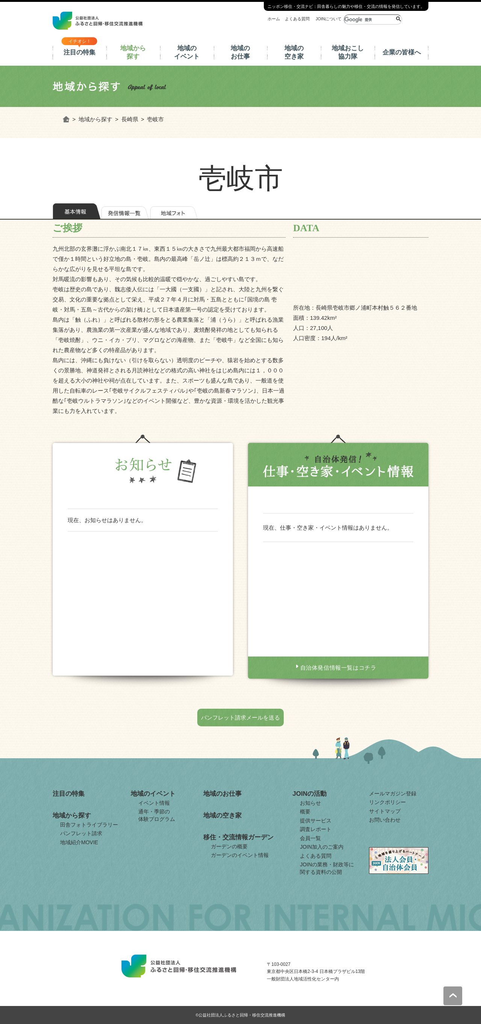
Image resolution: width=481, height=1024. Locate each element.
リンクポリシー (387, 802)
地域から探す (133, 52)
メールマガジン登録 (392, 794)
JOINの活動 (309, 793)
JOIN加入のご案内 (321, 847)
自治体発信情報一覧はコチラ (338, 667)
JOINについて (329, 19)
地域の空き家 (294, 52)
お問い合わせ (385, 820)
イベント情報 (154, 803)
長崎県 (129, 119)
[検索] (369, 19)
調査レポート (315, 829)
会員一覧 (310, 838)
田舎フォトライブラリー (89, 825)
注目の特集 (79, 52)
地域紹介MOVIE (79, 842)
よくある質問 (297, 19)
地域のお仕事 (240, 52)
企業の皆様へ (402, 52)
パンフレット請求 (81, 833)
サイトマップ (385, 811)
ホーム (274, 19)
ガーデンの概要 (229, 846)
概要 (305, 812)
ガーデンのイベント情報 (240, 855)
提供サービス (315, 821)
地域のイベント (187, 52)
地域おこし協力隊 (348, 52)
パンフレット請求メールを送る (240, 717)
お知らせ (310, 803)
